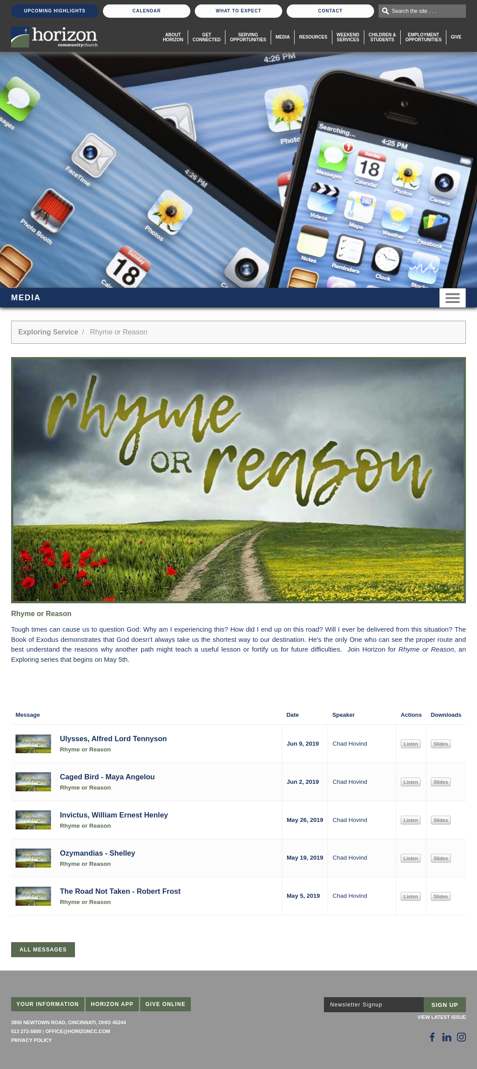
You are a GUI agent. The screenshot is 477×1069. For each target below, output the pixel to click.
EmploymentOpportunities (423, 37)
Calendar (146, 10)
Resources (313, 37)
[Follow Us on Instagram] (461, 1037)
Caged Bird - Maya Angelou (107, 777)
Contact (330, 10)
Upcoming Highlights (54, 10)
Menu (452, 297)
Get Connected (207, 37)
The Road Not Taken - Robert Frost (120, 891)
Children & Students (382, 37)
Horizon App (112, 1004)
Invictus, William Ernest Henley (114, 815)
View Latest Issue (442, 1017)
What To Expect (238, 10)
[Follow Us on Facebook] (432, 1037)
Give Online (166, 1004)
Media (283, 37)
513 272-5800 (26, 1031)
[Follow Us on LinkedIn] (446, 1037)
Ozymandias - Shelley (97, 853)
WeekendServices (348, 37)
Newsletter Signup (356, 1005)
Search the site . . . (414, 11)
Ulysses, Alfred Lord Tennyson (113, 739)
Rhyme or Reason (85, 749)
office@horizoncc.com (77, 1031)
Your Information (47, 1004)
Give (456, 37)
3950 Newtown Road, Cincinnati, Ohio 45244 (68, 1022)
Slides (441, 744)
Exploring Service (48, 332)
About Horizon (173, 37)
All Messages (43, 950)
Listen (410, 744)
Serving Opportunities (248, 37)
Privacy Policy (31, 1040)
